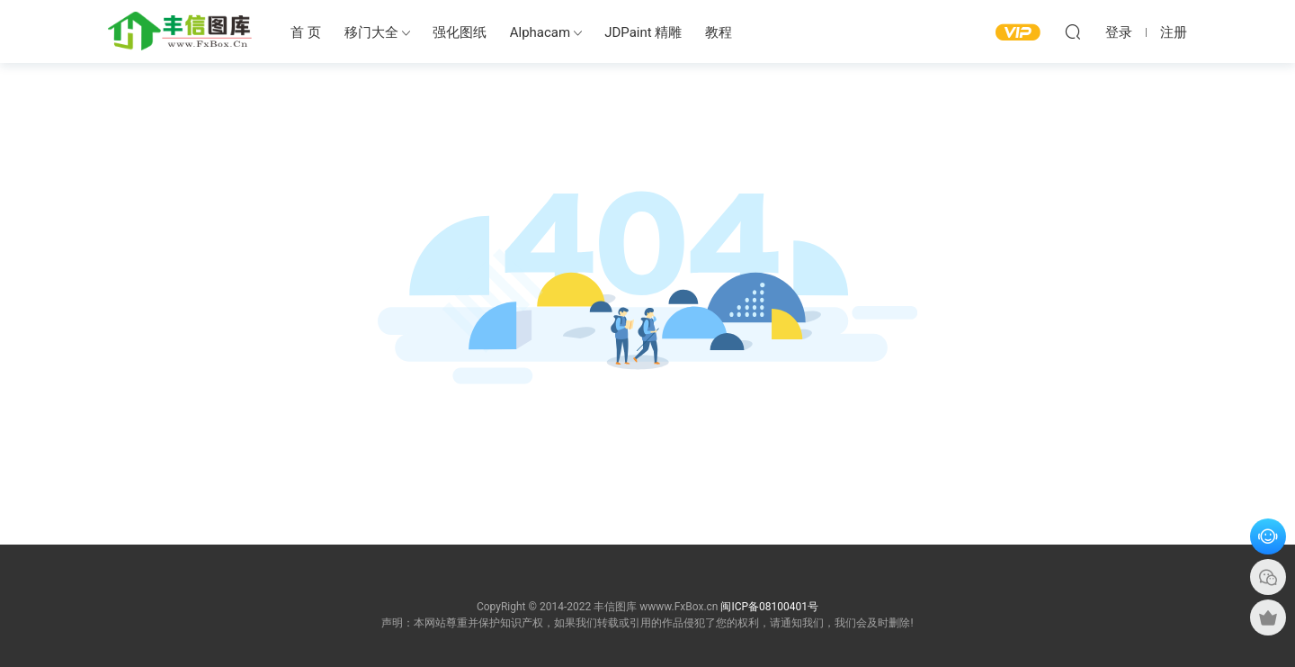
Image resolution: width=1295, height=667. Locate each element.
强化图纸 (460, 32)
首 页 (305, 32)
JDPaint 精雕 (643, 32)
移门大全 (371, 32)
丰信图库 (180, 31)
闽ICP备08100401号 (769, 606)
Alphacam (540, 32)
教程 (718, 32)
